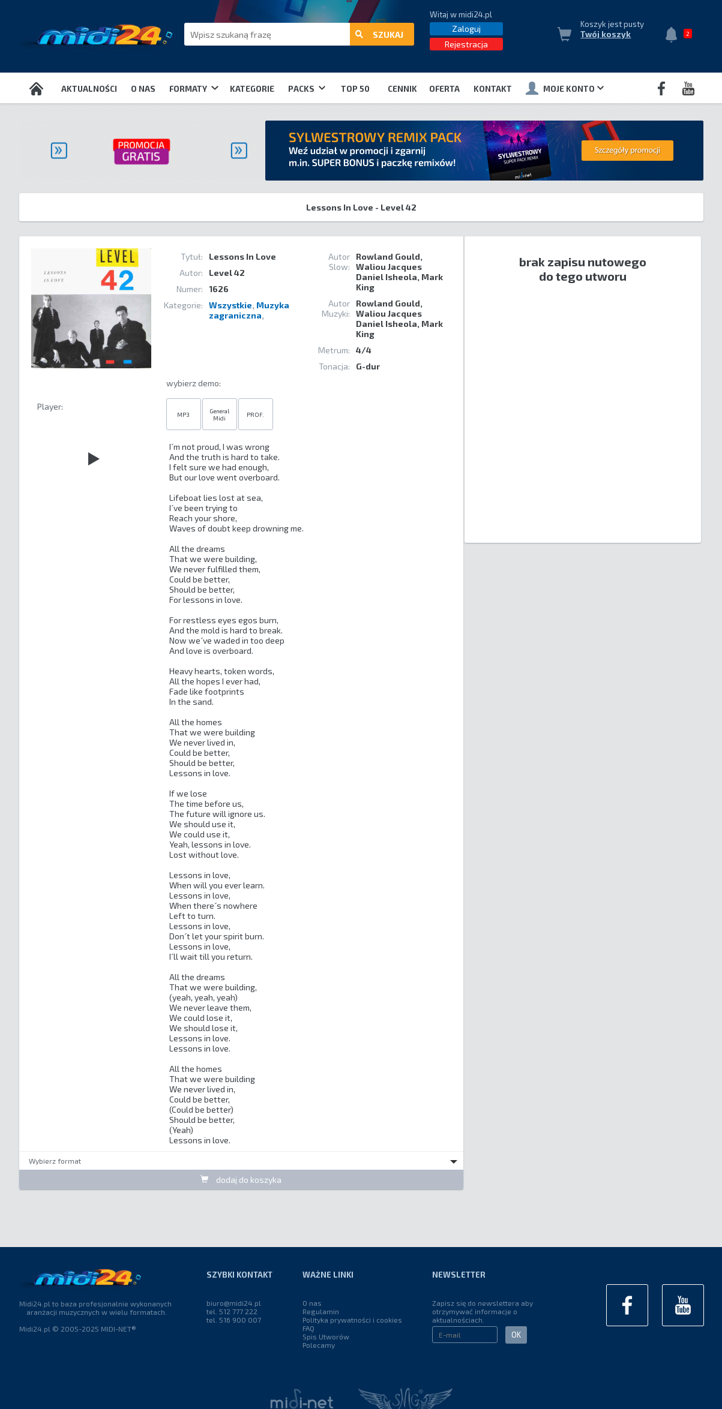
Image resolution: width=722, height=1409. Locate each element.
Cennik (402, 89)
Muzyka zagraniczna (249, 310)
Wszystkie (230, 305)
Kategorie (252, 89)
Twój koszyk (605, 34)
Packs (306, 89)
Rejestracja (466, 44)
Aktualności (89, 89)
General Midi (219, 414)
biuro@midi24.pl (233, 1303)
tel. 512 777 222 (231, 1311)
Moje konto (565, 88)
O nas (143, 89)
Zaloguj (466, 28)
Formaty (193, 89)
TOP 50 (355, 89)
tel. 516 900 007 (233, 1319)
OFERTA (444, 89)
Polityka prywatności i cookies (352, 1319)
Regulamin (320, 1311)
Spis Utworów (325, 1336)
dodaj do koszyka (240, 1179)
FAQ (308, 1328)
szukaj (379, 34)
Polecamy (318, 1345)
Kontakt (493, 89)
